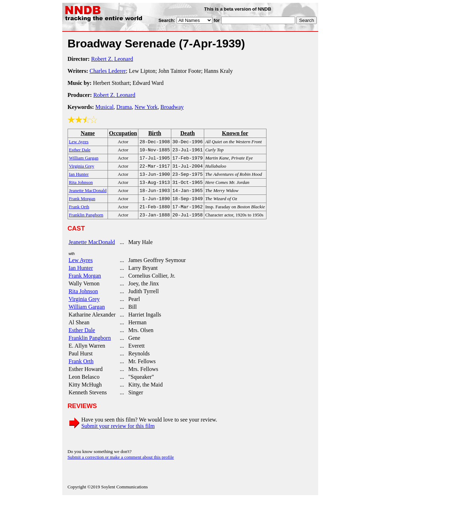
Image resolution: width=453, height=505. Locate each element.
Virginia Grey (84, 306)
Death (187, 133)
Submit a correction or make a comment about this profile (121, 464)
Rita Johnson (83, 298)
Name (88, 133)
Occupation (123, 133)
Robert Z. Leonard (112, 59)
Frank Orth (81, 368)
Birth (154, 133)
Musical (104, 107)
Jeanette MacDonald (92, 249)
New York (145, 107)
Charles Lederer (108, 71)
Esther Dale (82, 337)
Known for (235, 133)
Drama (124, 107)
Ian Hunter (81, 275)
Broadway (172, 107)
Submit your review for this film (118, 433)
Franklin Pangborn (90, 345)
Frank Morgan (85, 283)
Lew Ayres (81, 267)
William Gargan (87, 314)
